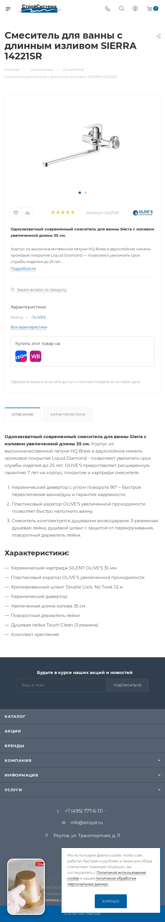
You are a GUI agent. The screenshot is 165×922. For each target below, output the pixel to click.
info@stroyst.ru (87, 822)
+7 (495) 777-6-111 (84, 811)
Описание (22, 414)
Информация (21, 775)
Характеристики (68, 414)
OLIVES (38, 317)
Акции (13, 731)
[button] (80, 193)
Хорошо (110, 901)
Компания (18, 760)
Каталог (15, 716)
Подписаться (128, 685)
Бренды (14, 745)
